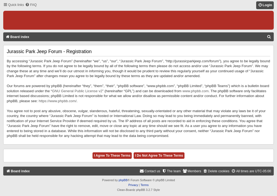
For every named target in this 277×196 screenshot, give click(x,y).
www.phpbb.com (195, 91)
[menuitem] (31, 5)
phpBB (122, 180)
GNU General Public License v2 (77, 91)
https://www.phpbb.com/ (58, 101)
